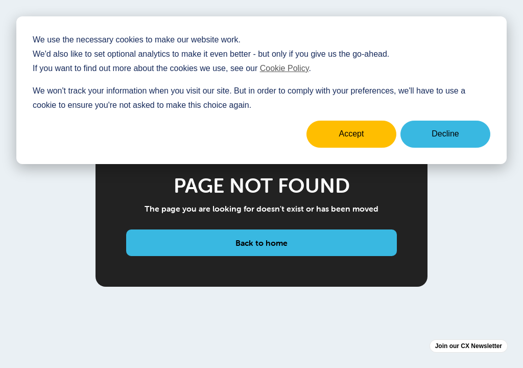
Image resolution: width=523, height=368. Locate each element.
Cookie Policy (284, 68)
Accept (351, 133)
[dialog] (261, 90)
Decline (445, 133)
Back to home (261, 243)
